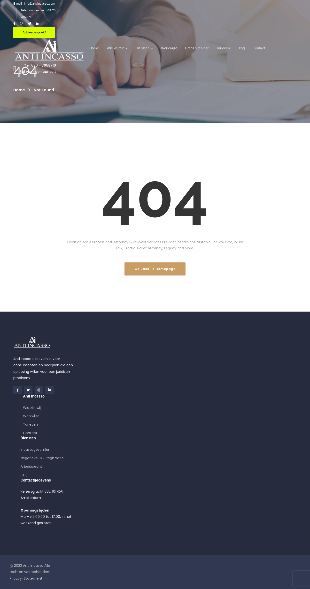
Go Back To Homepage (155, 269)
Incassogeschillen (35, 449)
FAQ (24, 475)
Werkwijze (31, 415)
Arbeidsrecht (31, 466)
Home (19, 90)
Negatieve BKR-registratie (42, 458)
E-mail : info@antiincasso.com (34, 3)
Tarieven (30, 424)
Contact (30, 432)
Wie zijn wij (32, 407)
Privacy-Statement (26, 578)
